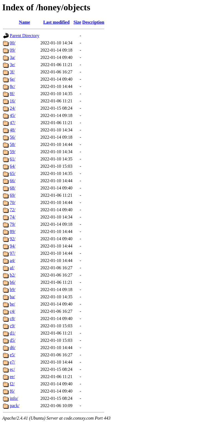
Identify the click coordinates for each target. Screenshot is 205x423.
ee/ (12, 376)
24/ (12, 108)
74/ (12, 217)
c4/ (12, 311)
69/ (12, 195)
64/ (12, 166)
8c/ (12, 86)
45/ (12, 115)
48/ (12, 130)
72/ (12, 209)
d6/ (12, 347)
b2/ (12, 275)
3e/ (12, 64)
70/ (12, 202)
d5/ (12, 340)
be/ (12, 304)
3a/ (12, 57)
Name (24, 22)
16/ (12, 100)
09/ (12, 50)
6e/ (12, 79)
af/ (12, 267)
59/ (12, 151)
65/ (12, 173)
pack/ (14, 405)
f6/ (12, 391)
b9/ (12, 289)
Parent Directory (24, 35)
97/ (12, 253)
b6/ (12, 282)
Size (77, 22)
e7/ (12, 362)
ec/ (12, 369)
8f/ (12, 93)
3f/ (12, 71)
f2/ (12, 383)
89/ (12, 231)
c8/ (12, 318)
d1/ (12, 333)
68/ (12, 188)
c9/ (12, 325)
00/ (12, 42)
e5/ (12, 354)
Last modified (56, 22)
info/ (14, 398)
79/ (12, 224)
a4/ (12, 260)
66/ (12, 180)
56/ (12, 137)
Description (93, 22)
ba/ (12, 296)
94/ (12, 246)
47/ (12, 122)
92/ (12, 238)
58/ (12, 144)
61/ (12, 159)
